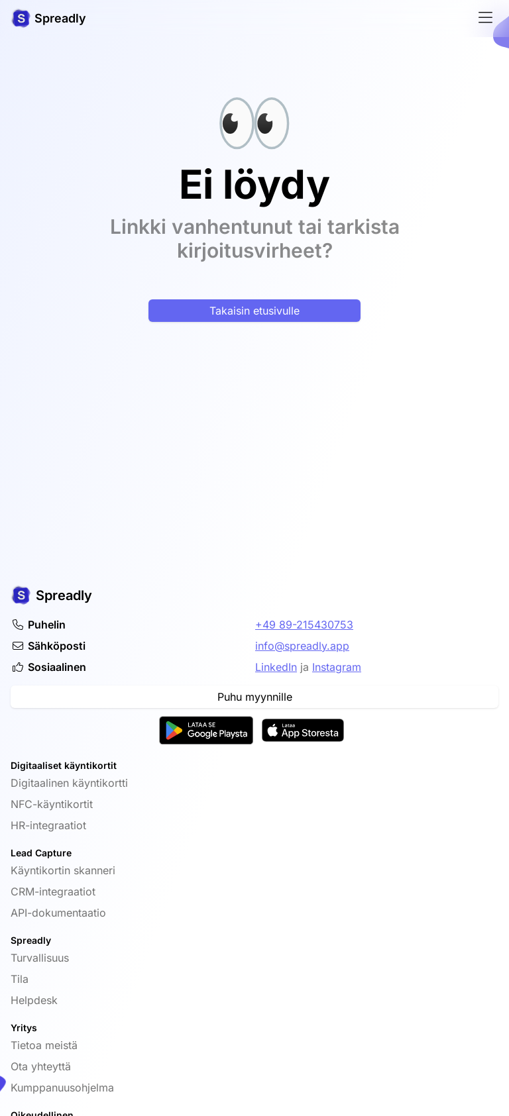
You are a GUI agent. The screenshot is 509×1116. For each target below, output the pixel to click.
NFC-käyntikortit (52, 804)
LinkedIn (276, 667)
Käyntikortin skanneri (63, 870)
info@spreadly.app (302, 645)
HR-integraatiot (48, 825)
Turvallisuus (40, 957)
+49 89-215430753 (304, 624)
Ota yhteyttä (41, 1066)
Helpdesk (34, 1000)
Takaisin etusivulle (254, 310)
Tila (19, 979)
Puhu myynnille (254, 696)
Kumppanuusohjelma (62, 1087)
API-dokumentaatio (58, 912)
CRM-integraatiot (53, 891)
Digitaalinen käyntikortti (69, 782)
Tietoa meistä (44, 1045)
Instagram (336, 667)
